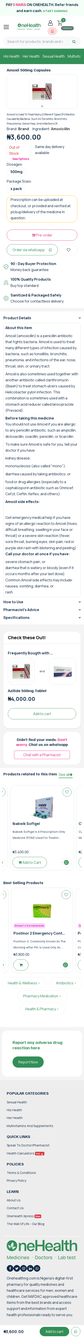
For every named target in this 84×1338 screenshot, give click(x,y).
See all (66, 774)
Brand (23, 128)
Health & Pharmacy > (42, 1008)
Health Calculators (25, 1153)
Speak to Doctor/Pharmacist (28, 1145)
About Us (14, 1200)
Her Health (31, 56)
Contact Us (15, 1208)
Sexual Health (54, 56)
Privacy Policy (16, 1180)
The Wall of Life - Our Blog (25, 1224)
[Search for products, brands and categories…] (35, 42)
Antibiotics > (66, 983)
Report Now (28, 1062)
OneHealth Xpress (24, 1216)
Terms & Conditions (21, 1173)
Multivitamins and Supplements (30, 1126)
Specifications (16, 617)
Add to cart (42, 713)
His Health (12, 56)
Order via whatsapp (32, 249)
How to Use (13, 601)
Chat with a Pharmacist (42, 754)
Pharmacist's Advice (21, 609)
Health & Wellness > (24, 983)
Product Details (17, 317)
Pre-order (42, 235)
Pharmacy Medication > (42, 996)
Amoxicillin (60, 128)
